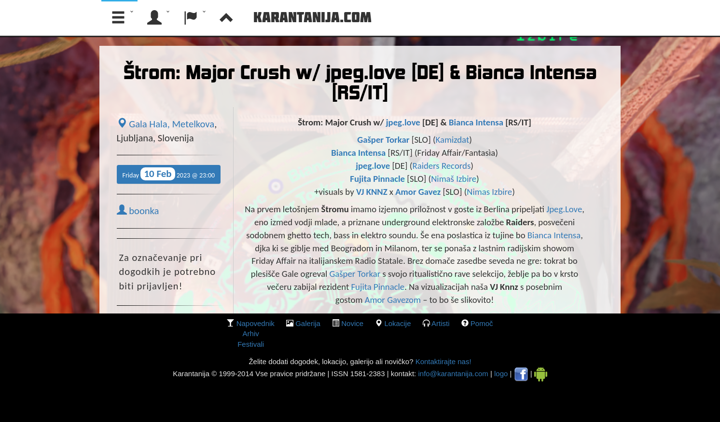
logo (501, 373)
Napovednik (255, 323)
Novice (352, 323)
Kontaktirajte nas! (442, 361)
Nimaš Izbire (453, 178)
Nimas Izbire (489, 191)
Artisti (440, 323)
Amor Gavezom (393, 299)
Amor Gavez (418, 191)
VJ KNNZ (372, 191)
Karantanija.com (312, 17)
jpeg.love (403, 122)
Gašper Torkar (383, 139)
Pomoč (482, 323)
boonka (138, 210)
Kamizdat (453, 139)
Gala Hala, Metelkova (166, 124)
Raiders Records (442, 165)
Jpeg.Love (564, 209)
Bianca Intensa (476, 122)
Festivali (250, 344)
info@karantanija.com (453, 373)
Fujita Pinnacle (378, 178)
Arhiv (251, 333)
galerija (307, 323)
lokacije (397, 323)
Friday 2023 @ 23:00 (169, 173)
